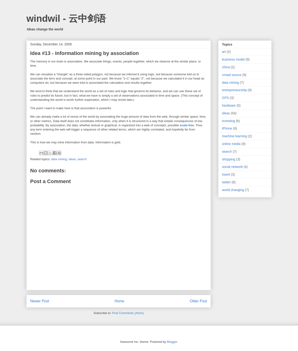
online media (231, 144)
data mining (59, 159)
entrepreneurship (234, 90)
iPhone (227, 128)
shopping (228, 159)
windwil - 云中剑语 (66, 18)
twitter (226, 182)
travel (226, 174)
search (82, 159)
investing (228, 121)
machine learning (234, 136)
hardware (229, 105)
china (226, 67)
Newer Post (39, 301)
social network (232, 167)
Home (119, 301)
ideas (72, 159)
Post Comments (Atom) (128, 313)
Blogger (172, 342)
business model (233, 59)
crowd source (231, 75)
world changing (233, 190)
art (224, 52)
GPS (225, 98)
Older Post (198, 301)
